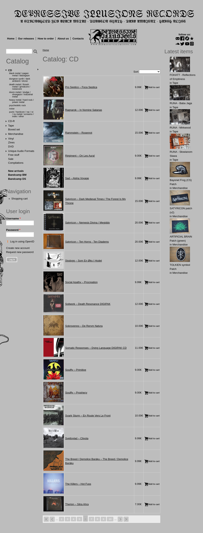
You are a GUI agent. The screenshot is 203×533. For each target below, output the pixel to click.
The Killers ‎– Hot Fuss (78, 483)
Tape (11, 125)
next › (120, 519)
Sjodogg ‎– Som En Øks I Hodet (83, 260)
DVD (11, 146)
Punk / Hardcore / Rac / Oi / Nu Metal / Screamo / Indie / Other (21, 114)
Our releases (26, 38)
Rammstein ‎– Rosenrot (78, 132)
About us (63, 38)
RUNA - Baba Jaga (181, 103)
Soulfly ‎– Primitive (75, 369)
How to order (46, 38)
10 (110, 519)
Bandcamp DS (17, 178)
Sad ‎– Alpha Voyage (77, 178)
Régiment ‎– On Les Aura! (80, 155)
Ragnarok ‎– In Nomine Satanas (83, 109)
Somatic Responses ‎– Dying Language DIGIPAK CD (96, 347)
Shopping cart (19, 198)
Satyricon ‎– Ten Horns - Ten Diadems (87, 241)
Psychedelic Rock (17, 105)
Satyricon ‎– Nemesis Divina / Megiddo (87, 222)
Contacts (78, 38)
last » (126, 519)
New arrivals (16, 170)
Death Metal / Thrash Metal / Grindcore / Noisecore (19, 86)
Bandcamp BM (17, 174)
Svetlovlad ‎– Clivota (76, 438)
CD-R (11, 121)
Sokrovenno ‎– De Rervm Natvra (84, 325)
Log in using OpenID (22, 241)
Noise (11, 108)
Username (13, 218)
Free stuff (13, 154)
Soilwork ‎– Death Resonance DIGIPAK (87, 303)
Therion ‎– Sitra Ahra (77, 504)
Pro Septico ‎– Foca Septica (81, 87)
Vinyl (11, 138)
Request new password (19, 252)
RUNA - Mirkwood (180, 127)
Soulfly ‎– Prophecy (76, 392)
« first (46, 519)
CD (10, 70)
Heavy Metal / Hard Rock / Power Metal (21, 101)
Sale (10, 158)
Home (10, 38)
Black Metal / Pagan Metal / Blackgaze (19, 74)
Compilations (15, 162)
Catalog (17, 61)
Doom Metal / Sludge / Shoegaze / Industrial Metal (21, 94)
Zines (11, 142)
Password (13, 229)
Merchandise (15, 133)
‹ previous (52, 519)
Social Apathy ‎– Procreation (81, 282)
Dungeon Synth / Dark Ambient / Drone (19, 79)
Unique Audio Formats (21, 151)
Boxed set (14, 129)
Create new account (18, 248)
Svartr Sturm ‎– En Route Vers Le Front (87, 415)
